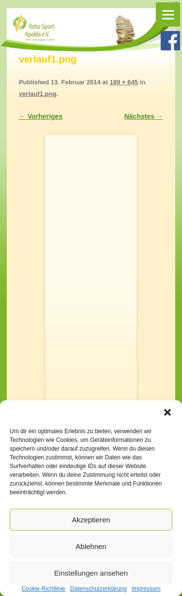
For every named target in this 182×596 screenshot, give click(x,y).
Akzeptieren (91, 520)
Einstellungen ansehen (91, 573)
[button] (167, 412)
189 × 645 (124, 82)
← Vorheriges (41, 116)
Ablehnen (91, 546)
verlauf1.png (37, 93)
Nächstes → (143, 116)
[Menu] (168, 14)
